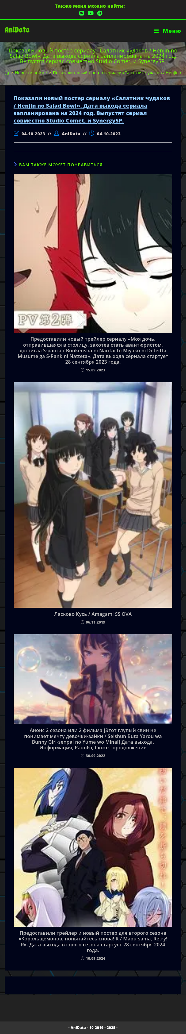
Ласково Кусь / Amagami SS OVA (93, 614)
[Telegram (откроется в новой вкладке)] (98, 13)
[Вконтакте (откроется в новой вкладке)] (82, 13)
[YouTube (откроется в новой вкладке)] (90, 13)
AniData (17, 30)
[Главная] (7, 72)
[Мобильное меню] (167, 30)
